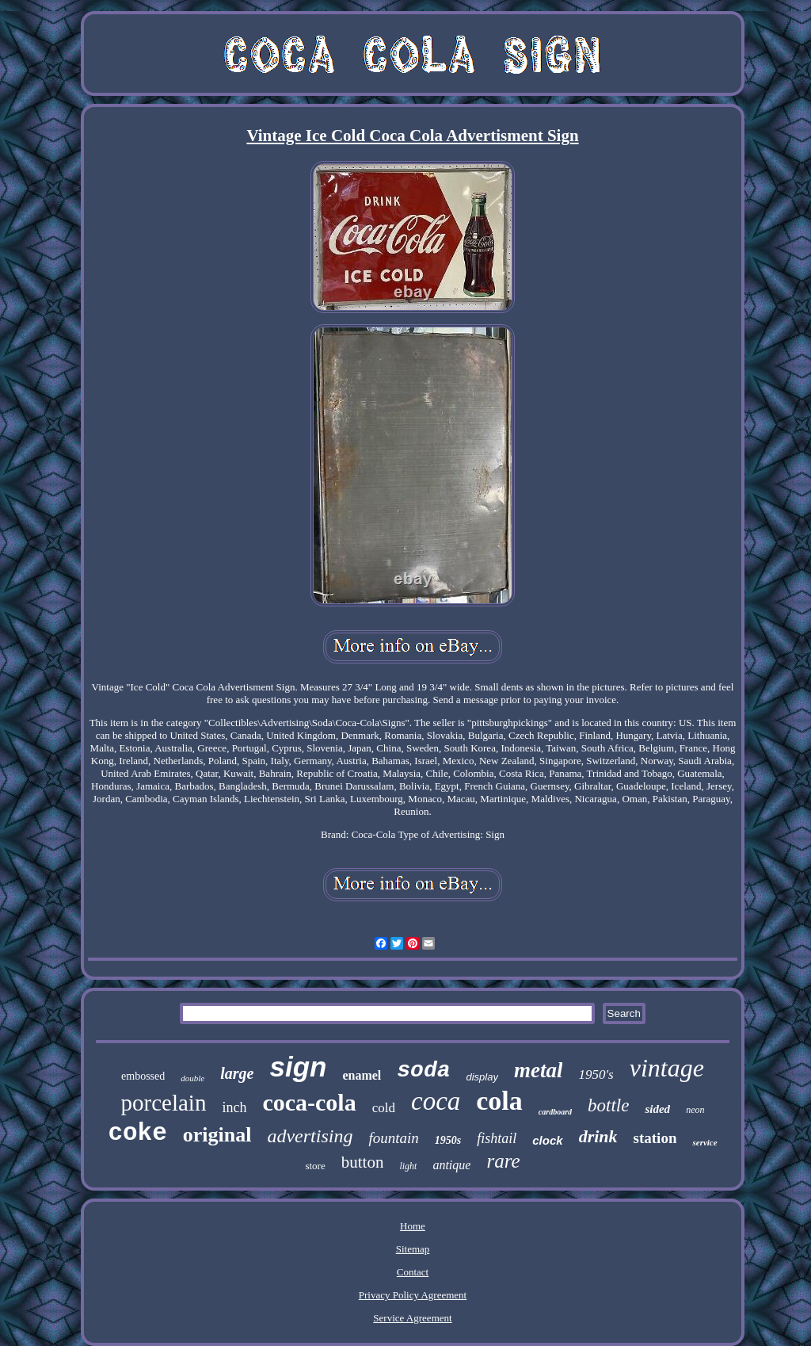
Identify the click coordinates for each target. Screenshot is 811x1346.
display (482, 1077)
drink (598, 1136)
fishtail (496, 1138)
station (655, 1138)
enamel (361, 1075)
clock (547, 1140)
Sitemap (413, 1249)
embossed (143, 1076)
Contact (412, 1272)
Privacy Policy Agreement (412, 1295)
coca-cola (309, 1102)
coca (435, 1101)
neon (695, 1109)
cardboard (555, 1111)
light (408, 1166)
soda (423, 1070)
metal (538, 1070)
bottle (608, 1105)
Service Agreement (412, 1318)
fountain (393, 1138)
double (192, 1078)
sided (657, 1109)
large (236, 1073)
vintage (667, 1067)
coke (137, 1133)
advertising (309, 1136)
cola (499, 1100)
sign (297, 1066)
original (217, 1134)
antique (451, 1165)
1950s (448, 1140)
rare (503, 1161)
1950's (595, 1074)
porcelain (164, 1102)
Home (412, 1226)
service (704, 1142)
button (362, 1162)
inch (234, 1107)
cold (383, 1107)
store (315, 1166)
